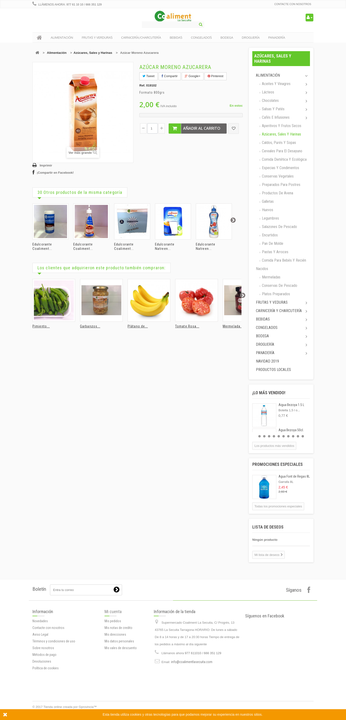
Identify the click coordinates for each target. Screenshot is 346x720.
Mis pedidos (113, 648)
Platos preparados (275, 294)
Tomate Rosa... (187, 326)
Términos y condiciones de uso (53, 680)
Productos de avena (277, 193)
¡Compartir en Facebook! (55, 172)
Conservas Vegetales (277, 176)
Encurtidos (269, 235)
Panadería (265, 353)
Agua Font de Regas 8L (294, 476)
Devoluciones (41, 700)
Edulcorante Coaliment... (42, 246)
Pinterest (215, 76)
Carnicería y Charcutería (279, 310)
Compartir (170, 76)
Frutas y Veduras (272, 302)
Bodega (262, 336)
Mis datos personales (119, 668)
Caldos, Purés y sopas (278, 142)
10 (303, 436)
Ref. (142, 85)
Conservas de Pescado (279, 285)
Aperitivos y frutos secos (281, 125)
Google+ (192, 76)
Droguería (265, 344)
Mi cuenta (113, 638)
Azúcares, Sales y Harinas (93, 53)
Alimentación (57, 53)
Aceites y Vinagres (275, 83)
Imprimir (46, 165)
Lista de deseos (268, 526)
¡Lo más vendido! (268, 392)
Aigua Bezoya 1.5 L (291, 405)
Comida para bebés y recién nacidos (281, 264)
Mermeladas (270, 277)
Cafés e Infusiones (275, 117)
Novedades (40, 660)
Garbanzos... (90, 326)
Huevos (267, 210)
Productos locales (273, 369)
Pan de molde (272, 243)
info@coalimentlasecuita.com (191, 698)
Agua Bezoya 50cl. (291, 430)
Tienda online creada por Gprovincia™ (70, 707)
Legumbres (270, 218)
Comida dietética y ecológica (284, 159)
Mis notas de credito (118, 655)
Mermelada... (233, 326)
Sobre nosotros (43, 687)
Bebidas (263, 319)
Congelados (267, 327)
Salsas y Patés (272, 109)
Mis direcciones (115, 662)
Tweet (148, 76)
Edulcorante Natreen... (164, 246)
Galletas (267, 201)
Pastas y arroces (274, 252)
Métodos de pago (44, 693)
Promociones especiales (277, 464)
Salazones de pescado (279, 226)
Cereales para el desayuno (281, 151)
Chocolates (270, 100)
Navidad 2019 (267, 361)
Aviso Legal (40, 673)
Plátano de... (138, 326)
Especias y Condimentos (280, 168)
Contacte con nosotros (292, 4)
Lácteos (267, 92)
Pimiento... (41, 326)
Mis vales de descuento (121, 675)
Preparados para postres (280, 184)
